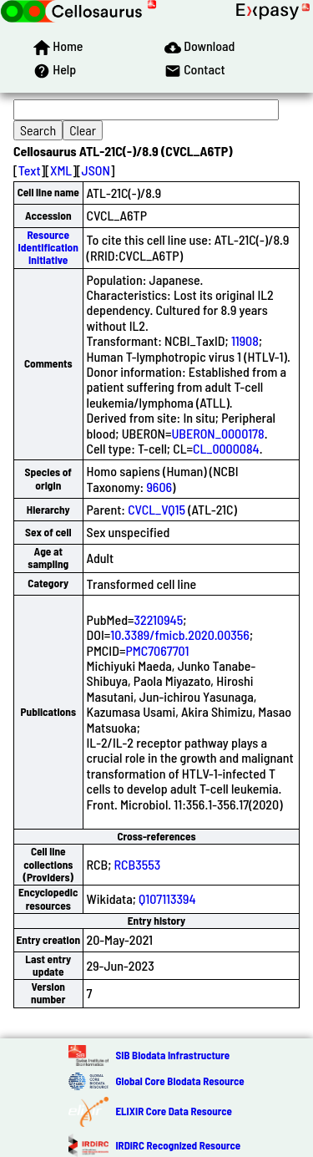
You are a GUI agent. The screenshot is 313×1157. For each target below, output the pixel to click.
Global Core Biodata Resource (179, 1081)
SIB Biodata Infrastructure (172, 1055)
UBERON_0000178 (217, 433)
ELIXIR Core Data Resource (173, 1111)
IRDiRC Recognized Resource (177, 1145)
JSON (96, 170)
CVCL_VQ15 (156, 509)
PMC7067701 (157, 650)
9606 (159, 487)
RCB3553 (137, 864)
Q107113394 (167, 898)
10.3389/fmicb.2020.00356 (180, 634)
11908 (245, 340)
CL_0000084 (226, 448)
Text (29, 170)
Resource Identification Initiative (48, 247)
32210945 (159, 619)
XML (61, 170)
